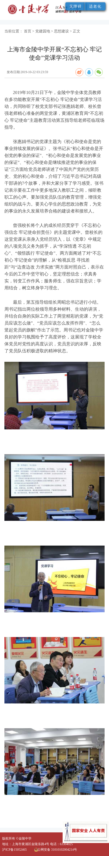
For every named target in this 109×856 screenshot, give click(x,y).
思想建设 (61, 31)
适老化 (95, 6)
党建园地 (42, 31)
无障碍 (75, 6)
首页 (27, 31)
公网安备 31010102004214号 (57, 849)
